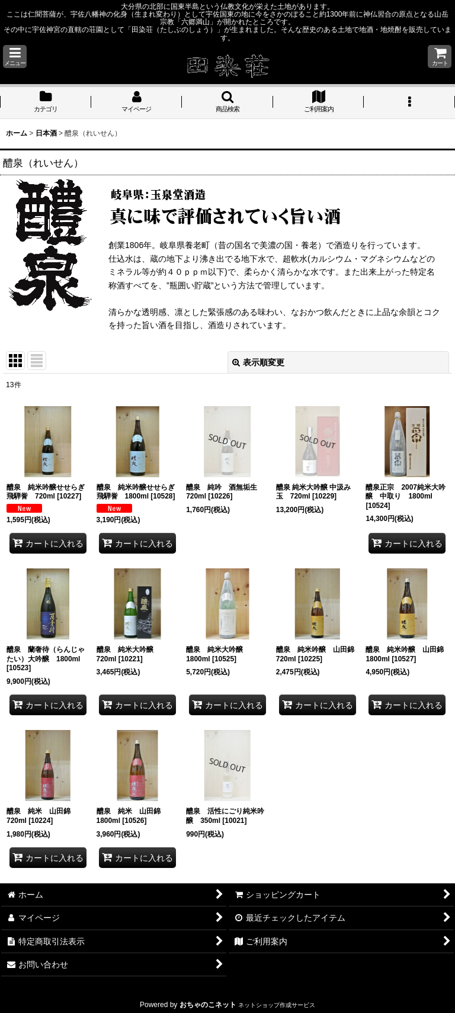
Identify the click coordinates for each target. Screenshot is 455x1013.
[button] (15, 56)
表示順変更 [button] (258, 362)
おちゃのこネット (208, 1005)
